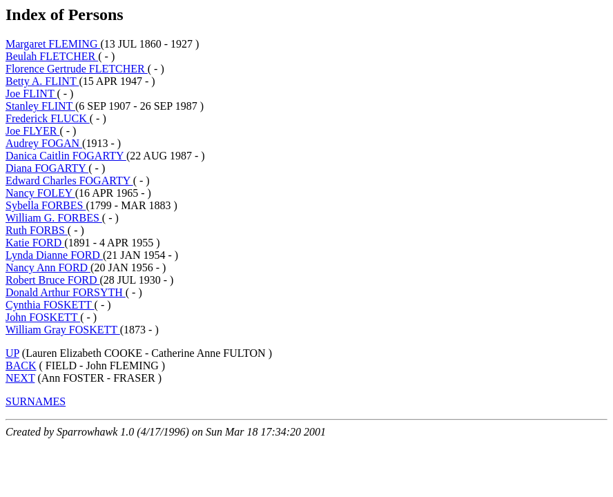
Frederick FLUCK (48, 118)
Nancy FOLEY (40, 193)
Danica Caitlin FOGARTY (66, 156)
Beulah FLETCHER (52, 56)
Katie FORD (35, 242)
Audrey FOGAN (44, 143)
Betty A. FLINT (42, 81)
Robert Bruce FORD (52, 280)
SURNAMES (36, 401)
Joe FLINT (31, 93)
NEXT (20, 378)
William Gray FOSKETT (63, 329)
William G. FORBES (54, 218)
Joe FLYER (32, 131)
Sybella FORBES (46, 205)
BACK (21, 365)
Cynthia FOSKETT (50, 305)
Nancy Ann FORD (48, 267)
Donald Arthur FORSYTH (66, 292)
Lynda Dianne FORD (54, 255)
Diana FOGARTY (47, 168)
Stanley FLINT (40, 106)
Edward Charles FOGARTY (69, 180)
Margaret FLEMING (53, 44)
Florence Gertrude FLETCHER (77, 69)
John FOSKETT (43, 317)
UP (12, 353)
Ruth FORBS (37, 230)
